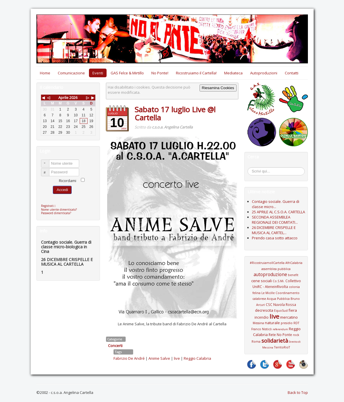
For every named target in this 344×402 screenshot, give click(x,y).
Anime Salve (159, 358)
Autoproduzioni (263, 73)
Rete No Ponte (280, 334)
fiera (293, 310)
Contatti (291, 73)
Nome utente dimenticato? (59, 210)
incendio (261, 317)
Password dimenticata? (56, 213)
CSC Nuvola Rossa (281, 304)
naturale (272, 322)
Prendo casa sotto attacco (274, 238)
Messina (258, 323)
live (177, 358)
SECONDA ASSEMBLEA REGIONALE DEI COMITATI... (275, 219)
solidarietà (274, 340)
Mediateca (233, 73)
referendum (280, 329)
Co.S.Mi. (279, 281)
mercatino (289, 317)
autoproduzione (270, 274)
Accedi (62, 190)
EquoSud (281, 311)
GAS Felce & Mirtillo (127, 73)
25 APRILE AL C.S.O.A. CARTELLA (278, 211)
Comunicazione (71, 73)
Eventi (97, 73)
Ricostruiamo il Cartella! (196, 73)
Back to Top (298, 392)
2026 (73, 97)
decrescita (264, 310)
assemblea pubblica (276, 269)
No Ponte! (159, 73)
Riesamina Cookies (218, 88)
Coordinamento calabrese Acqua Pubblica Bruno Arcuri (276, 299)
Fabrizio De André (129, 358)
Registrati (50, 206)
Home (45, 73)
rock (296, 335)
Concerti (115, 345)
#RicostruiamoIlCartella (267, 263)
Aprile (63, 97)
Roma (256, 341)
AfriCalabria (293, 263)
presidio (287, 323)
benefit (293, 275)
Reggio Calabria (197, 358)
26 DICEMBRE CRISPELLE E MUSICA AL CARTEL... (274, 230)
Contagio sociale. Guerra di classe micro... (275, 204)
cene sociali (261, 280)
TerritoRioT (282, 347)
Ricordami (67, 180)
